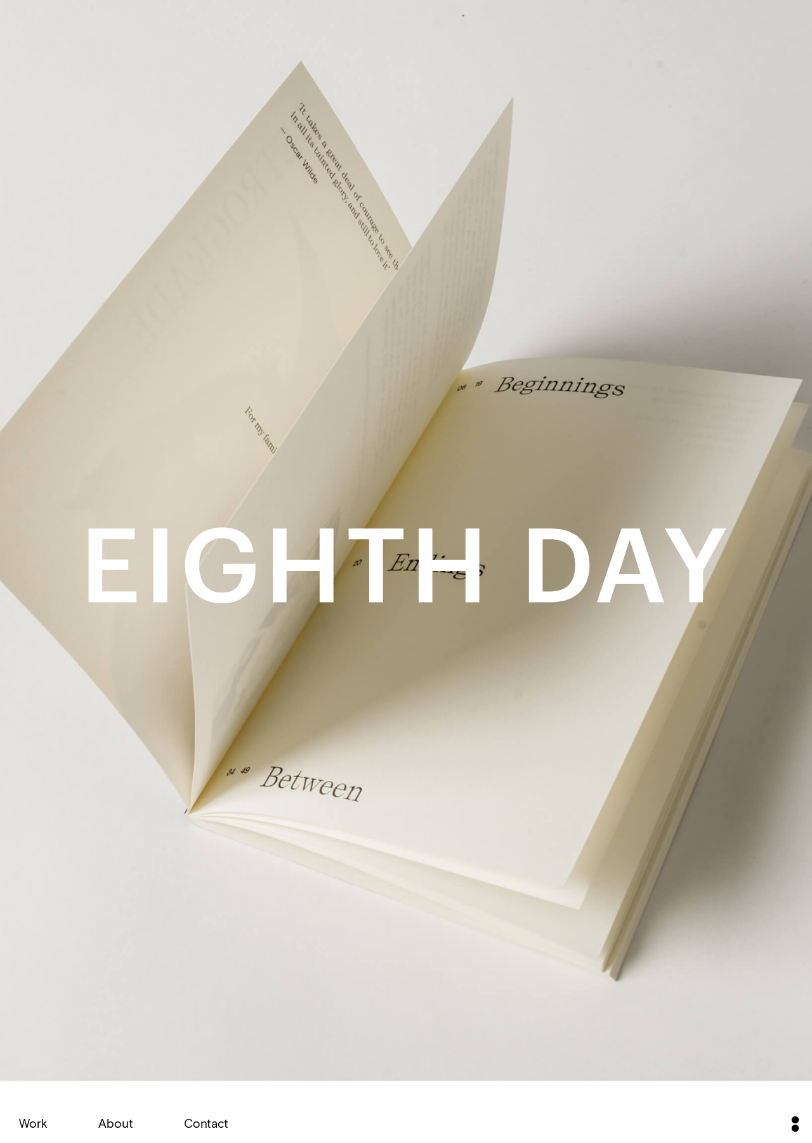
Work (33, 1123)
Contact (206, 1123)
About (115, 1123)
